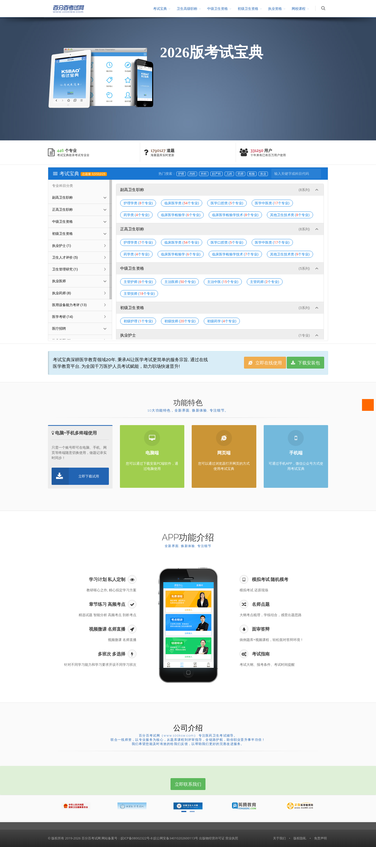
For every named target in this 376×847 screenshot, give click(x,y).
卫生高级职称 (187, 8)
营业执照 (231, 838)
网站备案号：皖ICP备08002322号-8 (127, 838)
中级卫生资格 (217, 8)
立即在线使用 (265, 363)
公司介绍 (188, 728)
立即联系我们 (188, 784)
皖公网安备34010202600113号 (175, 838)
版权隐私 (299, 838)
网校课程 (298, 8)
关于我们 (279, 838)
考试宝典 (160, 8)
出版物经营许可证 (212, 838)
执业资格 (275, 8)
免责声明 (320, 838)
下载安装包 (305, 363)
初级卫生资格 (248, 8)
